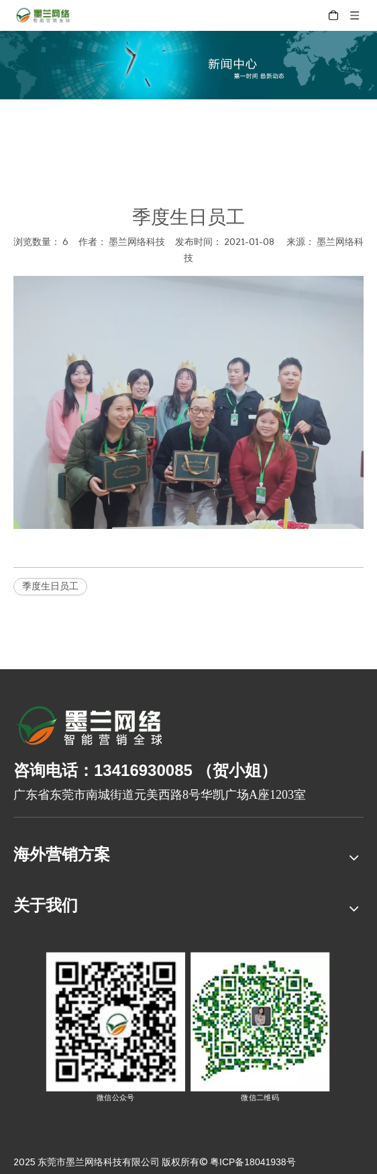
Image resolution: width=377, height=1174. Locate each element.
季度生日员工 (50, 586)
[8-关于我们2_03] (90, 727)
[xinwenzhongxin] (188, 65)
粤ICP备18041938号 (253, 1162)
